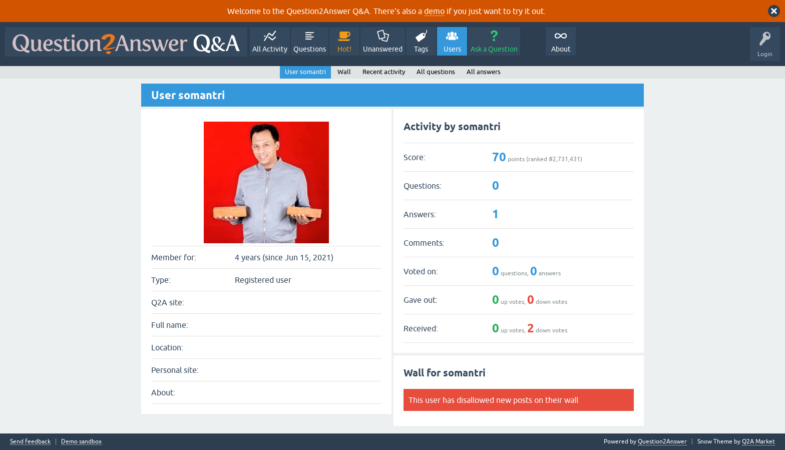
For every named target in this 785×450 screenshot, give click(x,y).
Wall (344, 72)
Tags (421, 49)
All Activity (269, 49)
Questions (309, 49)
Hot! (344, 49)
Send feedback (30, 441)
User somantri (305, 72)
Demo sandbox (81, 441)
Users (452, 49)
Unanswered (383, 49)
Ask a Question (494, 49)
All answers (484, 72)
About (561, 49)
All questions (436, 72)
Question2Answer (662, 441)
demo (434, 11)
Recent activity (383, 72)
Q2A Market (758, 441)
